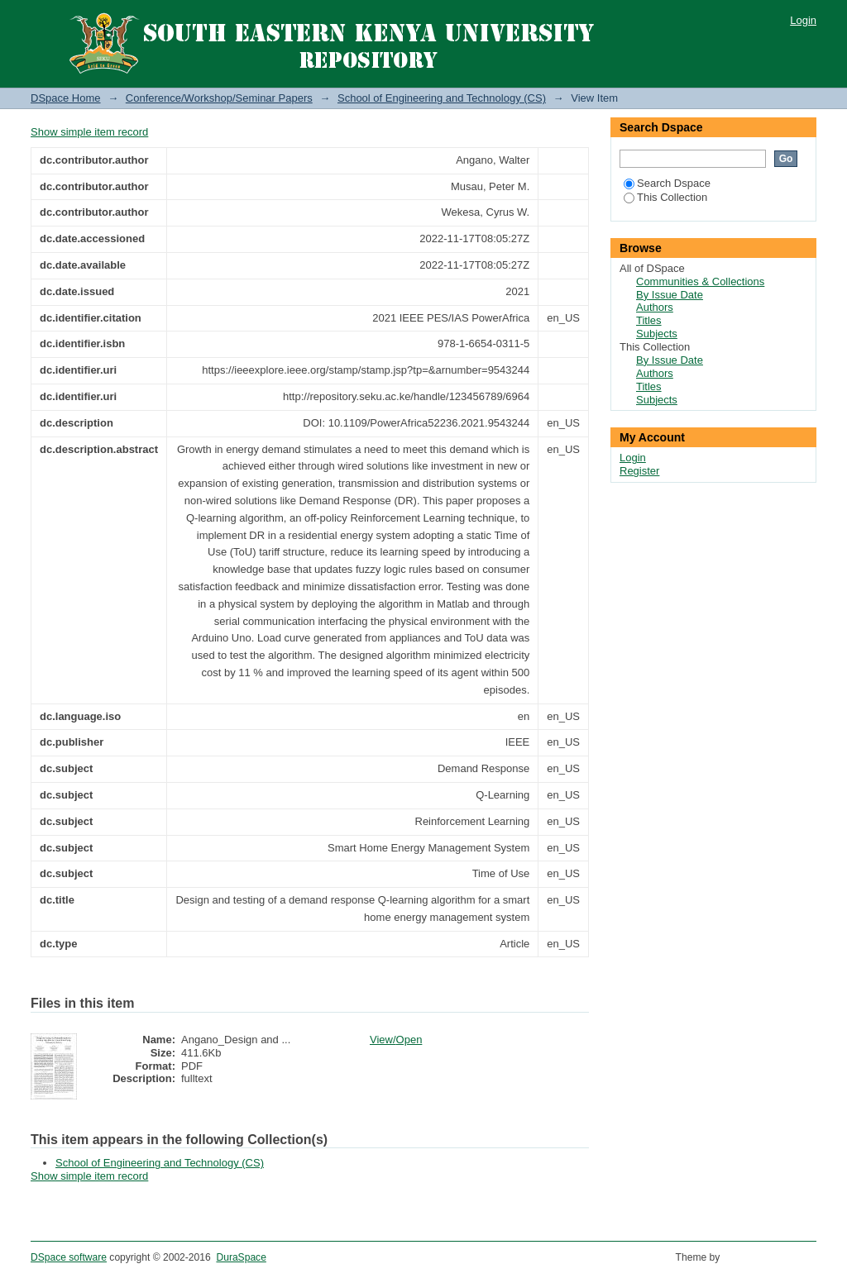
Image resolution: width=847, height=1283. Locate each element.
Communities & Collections (700, 281)
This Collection (665, 197)
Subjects (656, 333)
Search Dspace (667, 183)
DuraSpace (241, 1257)
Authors (654, 307)
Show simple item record (89, 132)
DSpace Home (66, 98)
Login (803, 20)
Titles (649, 320)
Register (639, 471)
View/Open (396, 1039)
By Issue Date (669, 295)
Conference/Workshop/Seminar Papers (219, 98)
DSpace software (69, 1257)
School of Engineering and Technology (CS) (441, 98)
